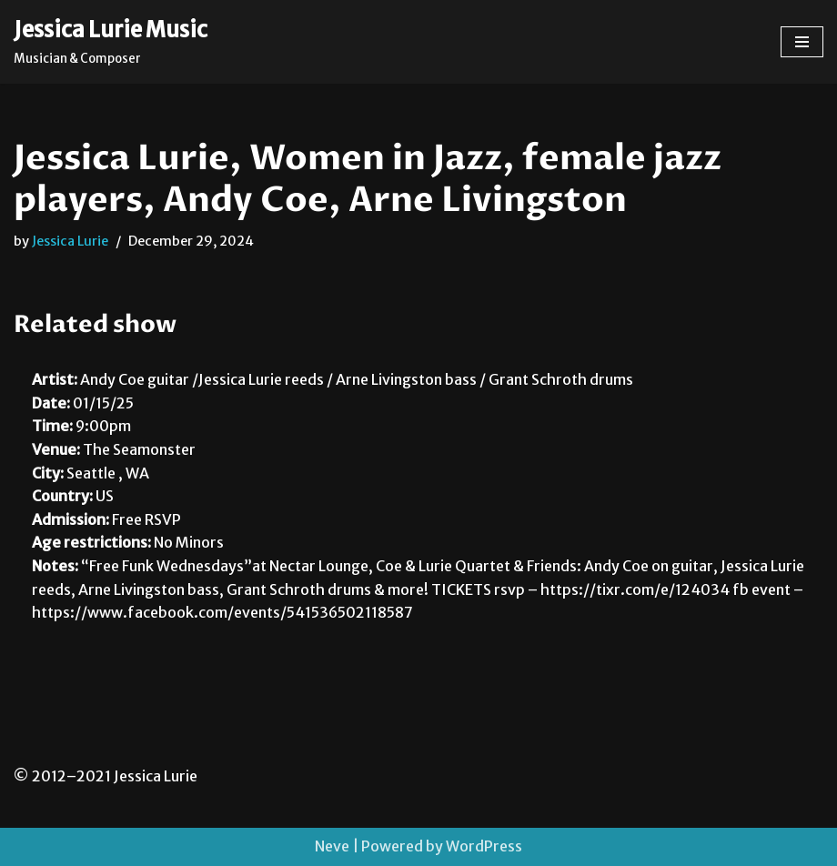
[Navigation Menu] (802, 41)
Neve (332, 846)
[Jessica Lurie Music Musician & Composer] (110, 42)
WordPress (484, 846)
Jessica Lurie (70, 241)
